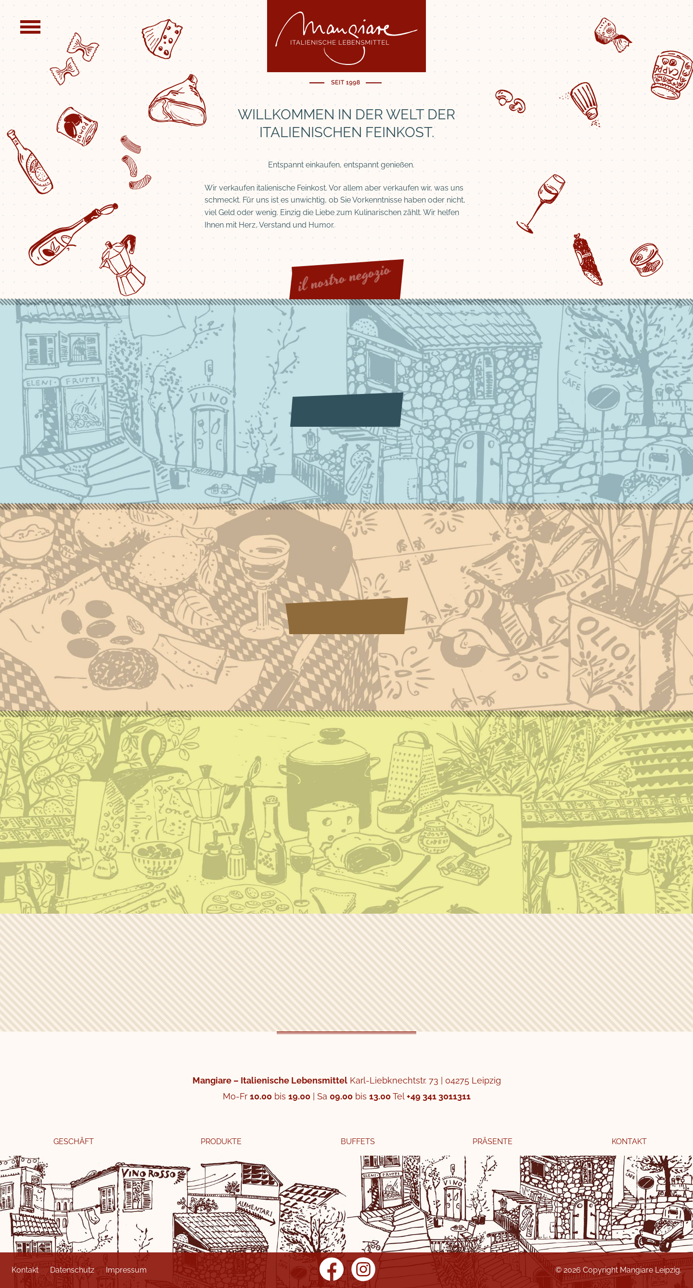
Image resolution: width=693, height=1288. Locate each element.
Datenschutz (72, 1270)
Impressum (126, 1270)
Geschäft (73, 1141)
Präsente (493, 1141)
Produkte (221, 1141)
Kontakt (629, 1141)
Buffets (358, 1141)
